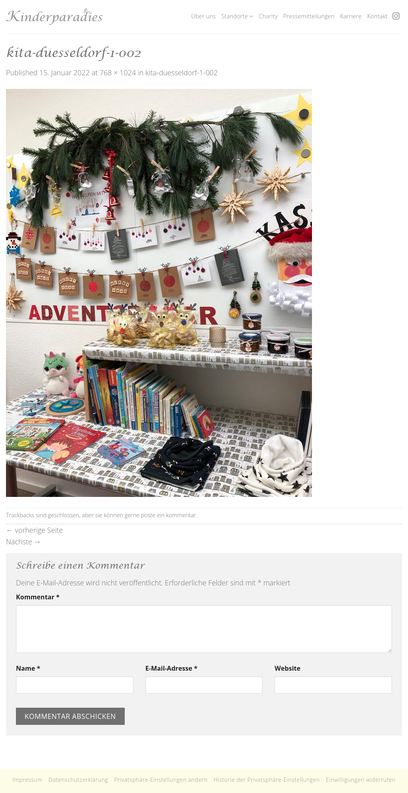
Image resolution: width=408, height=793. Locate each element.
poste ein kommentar (168, 515)
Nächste (23, 541)
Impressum (27, 779)
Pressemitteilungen (309, 16)
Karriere (351, 16)
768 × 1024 (118, 72)
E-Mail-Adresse (171, 668)
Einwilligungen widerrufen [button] (361, 779)
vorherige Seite (34, 530)
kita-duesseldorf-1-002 (181, 72)
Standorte (237, 16)
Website (287, 668)
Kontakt (377, 16)
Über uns (203, 16)
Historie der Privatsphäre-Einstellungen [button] (267, 779)
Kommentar (37, 597)
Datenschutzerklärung (78, 779)
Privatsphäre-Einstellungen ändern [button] (161, 779)
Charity (268, 16)
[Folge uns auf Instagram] (396, 16)
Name (28, 668)
